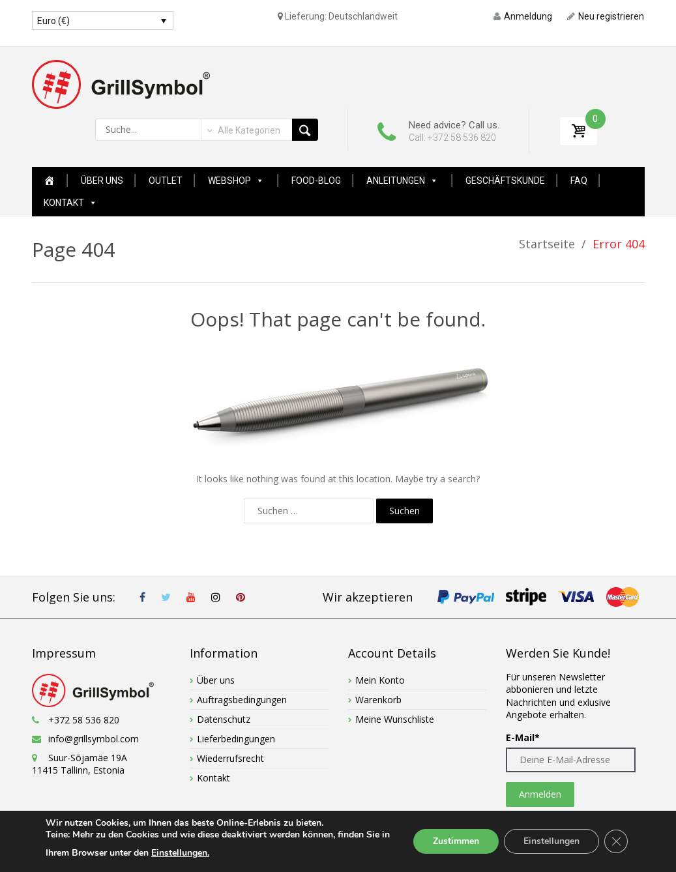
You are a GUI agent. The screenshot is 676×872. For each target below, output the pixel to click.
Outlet (166, 180)
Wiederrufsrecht (230, 758)
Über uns (102, 180)
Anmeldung (522, 16)
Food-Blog (316, 180)
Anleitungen (402, 180)
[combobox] (242, 130)
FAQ (578, 180)
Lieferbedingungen (236, 739)
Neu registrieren (605, 16)
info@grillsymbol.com (93, 739)
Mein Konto (380, 680)
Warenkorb (378, 699)
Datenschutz (223, 719)
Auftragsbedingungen (242, 699)
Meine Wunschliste (394, 719)
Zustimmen (456, 841)
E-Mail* (523, 737)
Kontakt (70, 203)
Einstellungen (551, 841)
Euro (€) (53, 21)
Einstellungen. (180, 853)
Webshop (236, 180)
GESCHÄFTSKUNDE (505, 180)
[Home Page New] (49, 180)
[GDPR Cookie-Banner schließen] (616, 841)
